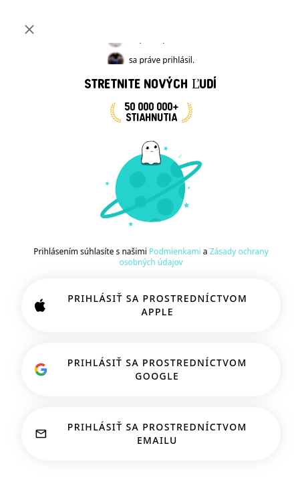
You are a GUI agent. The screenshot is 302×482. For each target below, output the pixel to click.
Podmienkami (175, 251)
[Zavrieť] (29, 29)
